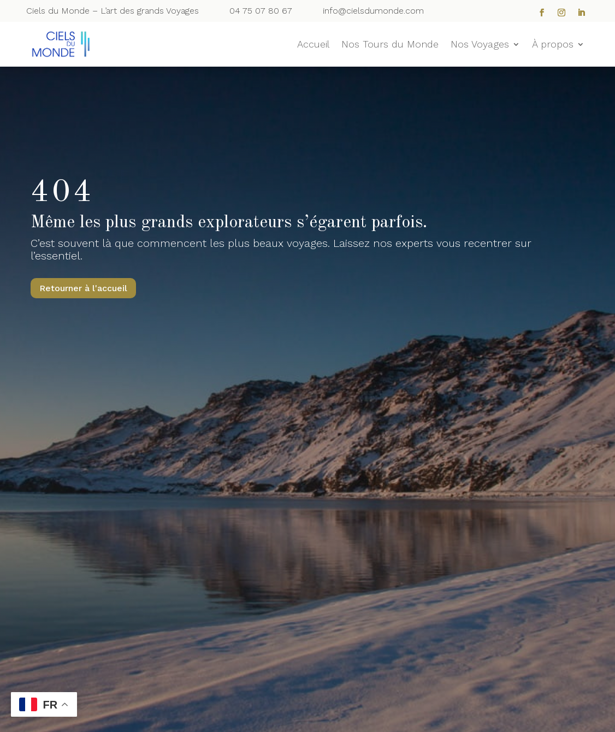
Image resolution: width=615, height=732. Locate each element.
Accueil (313, 45)
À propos (552, 45)
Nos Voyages (480, 45)
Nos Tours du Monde (390, 45)
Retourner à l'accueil (83, 288)
